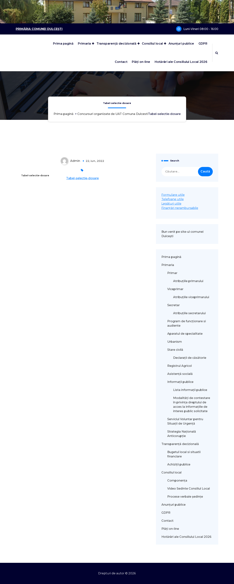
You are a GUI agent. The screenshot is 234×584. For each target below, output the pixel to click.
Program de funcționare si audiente (186, 323)
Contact (121, 62)
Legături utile (171, 203)
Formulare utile (173, 195)
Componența (177, 480)
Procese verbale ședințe (185, 496)
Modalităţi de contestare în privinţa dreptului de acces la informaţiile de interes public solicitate (191, 404)
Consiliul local (152, 43)
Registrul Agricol (180, 366)
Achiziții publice (178, 464)
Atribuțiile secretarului (189, 313)
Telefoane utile (172, 199)
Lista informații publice (190, 390)
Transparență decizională (116, 43)
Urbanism (174, 341)
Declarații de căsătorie (189, 357)
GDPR (203, 43)
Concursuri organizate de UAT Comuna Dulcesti (112, 114)
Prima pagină (63, 43)
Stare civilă (175, 349)
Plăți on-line (141, 62)
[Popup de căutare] (216, 52)
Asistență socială (180, 374)
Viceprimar (175, 289)
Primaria (84, 43)
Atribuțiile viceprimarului (191, 297)
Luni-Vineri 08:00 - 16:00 (200, 29)
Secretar (173, 305)
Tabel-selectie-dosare (82, 178)
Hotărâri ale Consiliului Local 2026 (181, 62)
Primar (172, 273)
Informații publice (180, 382)
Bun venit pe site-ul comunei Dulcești (182, 234)
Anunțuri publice (181, 43)
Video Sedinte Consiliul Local (188, 488)
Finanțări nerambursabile (179, 208)
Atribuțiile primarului (188, 281)
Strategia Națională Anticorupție (181, 434)
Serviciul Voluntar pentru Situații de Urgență (185, 421)
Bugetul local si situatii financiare (184, 454)
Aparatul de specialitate (185, 333)
